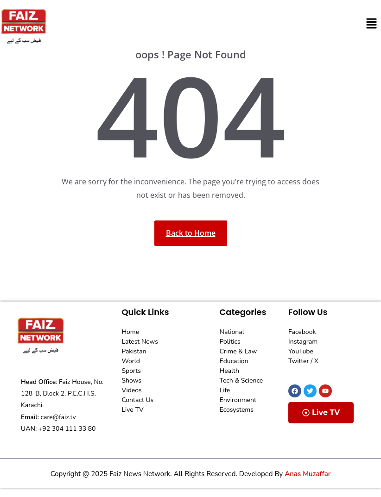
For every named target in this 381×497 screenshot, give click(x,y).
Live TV (321, 412)
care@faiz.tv (58, 417)
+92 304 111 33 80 (67, 428)
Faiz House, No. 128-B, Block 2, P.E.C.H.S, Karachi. (62, 393)
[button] (371, 23)
